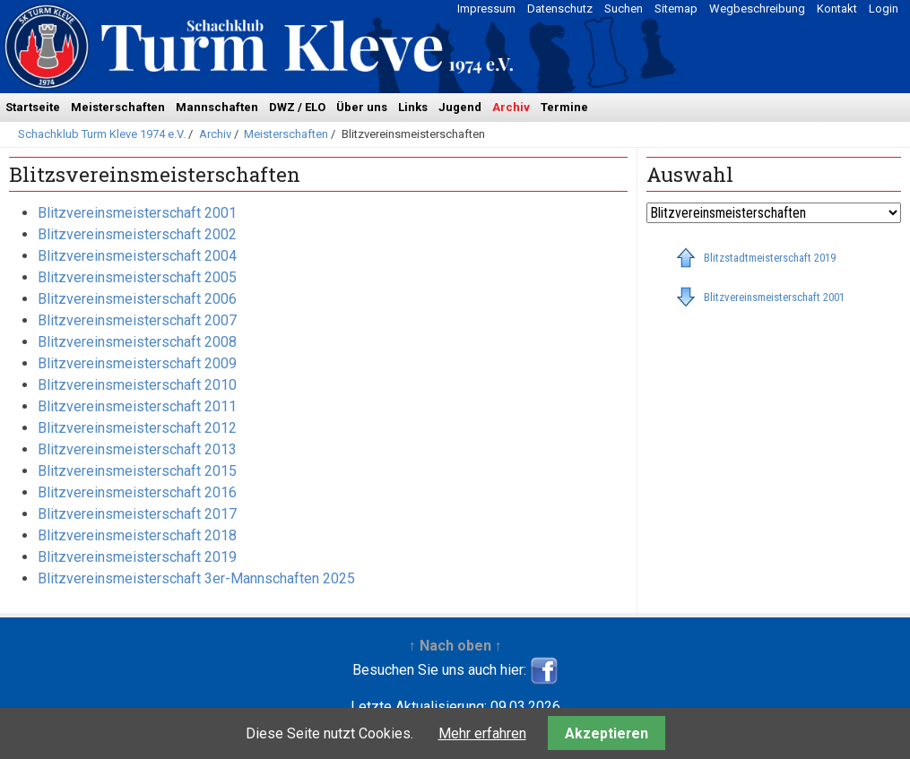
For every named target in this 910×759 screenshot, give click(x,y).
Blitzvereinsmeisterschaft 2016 (137, 492)
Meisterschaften (118, 107)
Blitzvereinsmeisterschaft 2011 (137, 406)
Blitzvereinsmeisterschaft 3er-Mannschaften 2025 (196, 578)
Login (883, 8)
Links (413, 107)
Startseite (32, 107)
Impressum (486, 8)
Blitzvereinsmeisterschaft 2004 (137, 255)
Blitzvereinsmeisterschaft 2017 (137, 513)
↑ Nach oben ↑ (455, 645)
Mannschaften (217, 107)
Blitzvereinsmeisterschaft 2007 (137, 320)
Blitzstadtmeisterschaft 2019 (770, 257)
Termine (564, 107)
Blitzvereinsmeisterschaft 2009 (137, 363)
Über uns (361, 107)
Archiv (511, 107)
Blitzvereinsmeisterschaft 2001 (137, 212)
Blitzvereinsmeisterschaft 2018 (137, 535)
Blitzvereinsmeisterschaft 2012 (137, 427)
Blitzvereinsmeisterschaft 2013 (137, 449)
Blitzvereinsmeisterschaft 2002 (137, 234)
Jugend (459, 107)
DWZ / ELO (297, 107)
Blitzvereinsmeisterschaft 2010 (137, 384)
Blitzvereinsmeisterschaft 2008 (137, 341)
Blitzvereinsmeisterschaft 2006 (137, 298)
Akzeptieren (606, 733)
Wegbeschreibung (757, 8)
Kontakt (837, 8)
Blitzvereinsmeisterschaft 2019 (137, 556)
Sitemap (676, 8)
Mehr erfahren (482, 733)
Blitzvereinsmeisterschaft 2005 (137, 277)
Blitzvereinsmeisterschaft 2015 (137, 470)
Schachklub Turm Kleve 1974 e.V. (102, 134)
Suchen (623, 8)
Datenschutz (560, 8)
